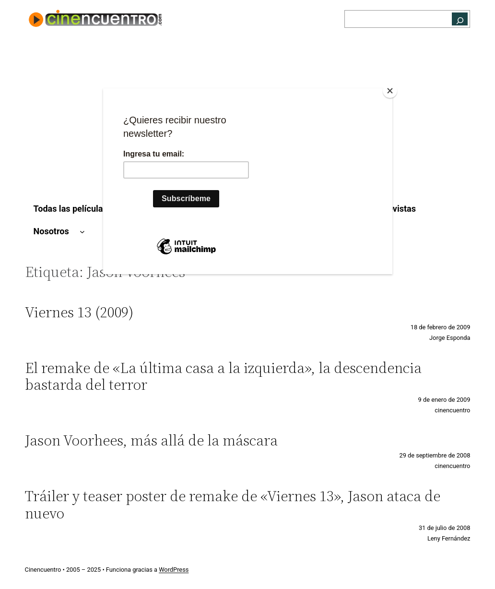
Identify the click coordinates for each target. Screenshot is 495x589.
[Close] (390, 91)
